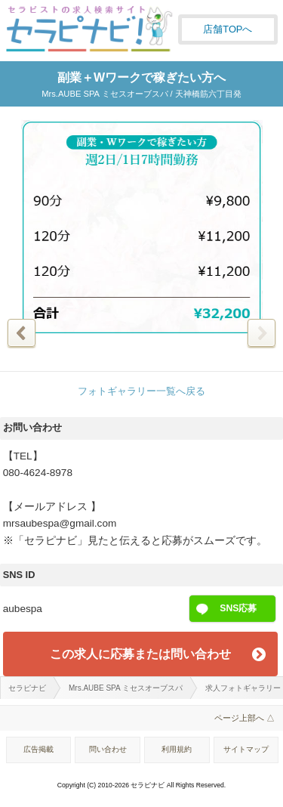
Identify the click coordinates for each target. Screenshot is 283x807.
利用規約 (176, 749)
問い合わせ (108, 749)
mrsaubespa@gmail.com (60, 523)
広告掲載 (38, 749)
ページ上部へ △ (244, 717)
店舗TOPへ (227, 29)
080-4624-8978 (37, 472)
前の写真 (21, 333)
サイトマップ (246, 749)
